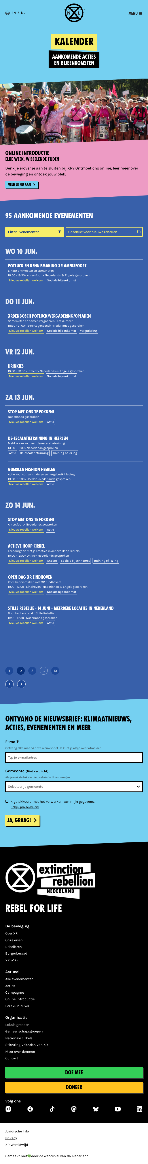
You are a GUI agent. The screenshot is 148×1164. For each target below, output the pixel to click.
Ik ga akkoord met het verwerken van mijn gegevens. (52, 801)
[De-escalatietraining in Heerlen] (75, 438)
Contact (11, 1058)
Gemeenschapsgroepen (24, 1031)
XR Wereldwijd (16, 1145)
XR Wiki (11, 960)
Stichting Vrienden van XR (26, 1045)
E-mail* (12, 741)
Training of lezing (65, 453)
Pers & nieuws (17, 1006)
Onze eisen (14, 940)
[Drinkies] (75, 366)
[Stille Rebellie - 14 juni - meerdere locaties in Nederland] (75, 608)
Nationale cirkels (18, 1038)
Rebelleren (13, 947)
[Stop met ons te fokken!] (75, 411)
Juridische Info (17, 1131)
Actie (50, 422)
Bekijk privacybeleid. (25, 807)
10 (56, 672)
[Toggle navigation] (135, 13)
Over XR (11, 933)
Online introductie (20, 999)
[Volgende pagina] (21, 684)
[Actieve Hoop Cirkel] (75, 546)
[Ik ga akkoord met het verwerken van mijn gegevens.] (6, 801)
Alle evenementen (19, 979)
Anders (52, 561)
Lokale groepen (17, 1025)
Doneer (74, 1087)
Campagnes (15, 992)
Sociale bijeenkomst (61, 280)
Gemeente (27, 770)
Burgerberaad (16, 953)
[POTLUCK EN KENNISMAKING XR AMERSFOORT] (75, 265)
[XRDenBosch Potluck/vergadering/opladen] (75, 316)
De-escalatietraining (34, 453)
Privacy (11, 1138)
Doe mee (74, 1072)
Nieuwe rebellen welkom (26, 280)
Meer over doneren (20, 1051)
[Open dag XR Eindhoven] (75, 577)
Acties (10, 986)
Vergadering (88, 331)
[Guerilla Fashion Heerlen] (75, 469)
